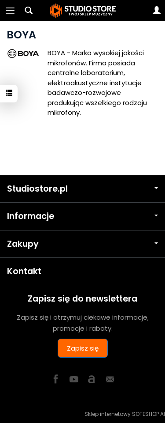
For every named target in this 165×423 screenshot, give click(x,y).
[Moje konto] (156, 10)
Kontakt (24, 271)
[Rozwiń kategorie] (10, 10)
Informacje (82, 216)
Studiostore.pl (82, 189)
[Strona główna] (83, 10)
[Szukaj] (28, 10)
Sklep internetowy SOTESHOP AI (124, 414)
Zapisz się (83, 348)
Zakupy (82, 244)
